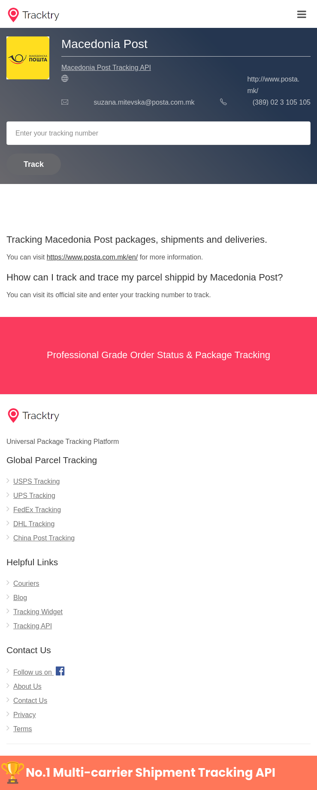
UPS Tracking (34, 495)
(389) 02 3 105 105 (282, 102)
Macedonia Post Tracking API (106, 67)
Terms (22, 729)
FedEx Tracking (37, 509)
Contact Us (30, 700)
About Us (27, 686)
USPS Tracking (36, 481)
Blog (20, 597)
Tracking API (32, 626)
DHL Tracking (33, 524)
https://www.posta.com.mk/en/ (92, 257)
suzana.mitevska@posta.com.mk (144, 102)
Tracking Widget (38, 611)
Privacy (24, 714)
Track (34, 164)
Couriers (26, 583)
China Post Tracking (44, 538)
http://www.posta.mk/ (273, 84)
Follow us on (40, 671)
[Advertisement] (158, 206)
